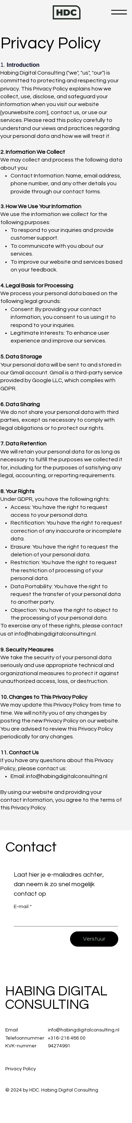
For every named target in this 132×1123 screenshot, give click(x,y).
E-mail (23, 907)
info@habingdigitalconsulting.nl (55, 634)
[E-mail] (64, 919)
